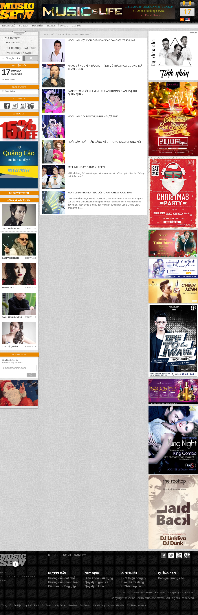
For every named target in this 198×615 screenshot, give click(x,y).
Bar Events (85, 605)
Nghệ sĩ (51, 25)
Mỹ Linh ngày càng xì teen (86, 167)
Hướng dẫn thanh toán (63, 582)
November (16, 74)
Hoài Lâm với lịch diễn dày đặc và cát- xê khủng (101, 40)
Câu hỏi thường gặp (62, 586)
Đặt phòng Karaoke (19, 53)
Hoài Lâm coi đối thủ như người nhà (93, 116)
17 (187, 11)
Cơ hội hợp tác (131, 586)
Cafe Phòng (99, 605)
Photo (64, 25)
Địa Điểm (37, 25)
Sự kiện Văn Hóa (115, 605)
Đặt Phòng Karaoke (136, 605)
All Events (12, 38)
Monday (16, 71)
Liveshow (72, 605)
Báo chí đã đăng (132, 582)
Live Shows (13, 42)
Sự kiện (23, 25)
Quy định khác (95, 586)
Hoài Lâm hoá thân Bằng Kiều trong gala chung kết (104, 141)
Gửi (31, 375)
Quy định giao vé (96, 582)
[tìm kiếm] (11, 58)
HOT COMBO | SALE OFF (20, 48)
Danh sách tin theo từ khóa (73, 34)
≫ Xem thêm (8, 79)
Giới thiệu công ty (133, 578)
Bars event (160, 592)
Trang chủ (8, 25)
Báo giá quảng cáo (171, 578)
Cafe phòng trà (175, 592)
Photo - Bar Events (43, 605)
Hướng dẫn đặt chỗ (61, 578)
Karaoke (189, 592)
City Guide (60, 605)
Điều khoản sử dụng (99, 578)
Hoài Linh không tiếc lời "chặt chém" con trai (100, 192)
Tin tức (76, 25)
